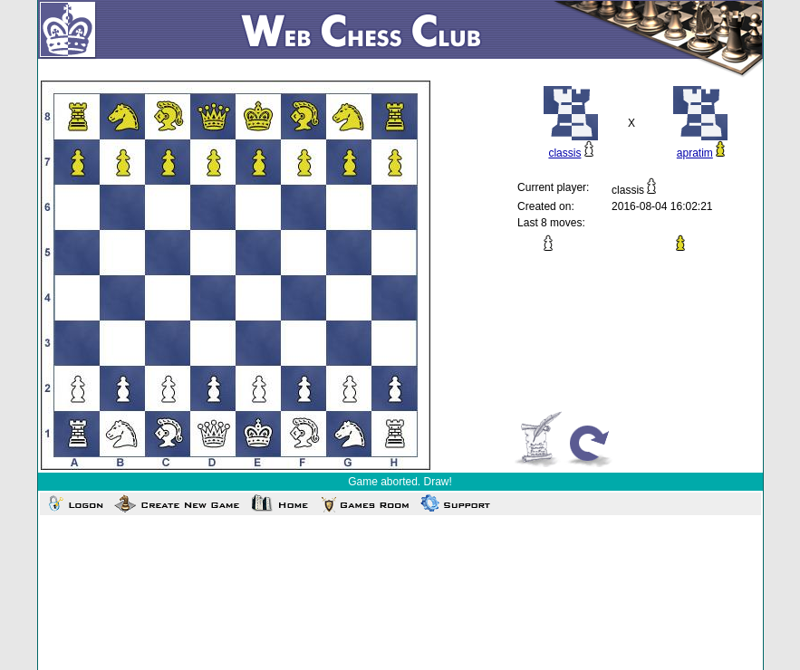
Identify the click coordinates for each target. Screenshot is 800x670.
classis (564, 153)
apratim (695, 153)
